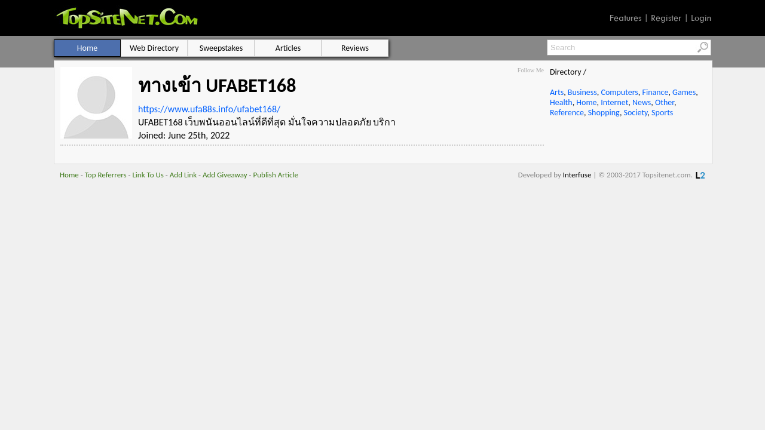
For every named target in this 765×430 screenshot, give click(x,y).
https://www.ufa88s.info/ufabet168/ (209, 109)
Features (625, 18)
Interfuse (577, 174)
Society (636, 113)
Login (701, 18)
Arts (557, 92)
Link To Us (148, 174)
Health (561, 102)
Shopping (604, 113)
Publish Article (275, 174)
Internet (614, 102)
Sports (662, 113)
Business (582, 92)
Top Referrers (106, 174)
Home (586, 102)
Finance (655, 92)
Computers (619, 92)
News (641, 102)
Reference (567, 113)
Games (684, 92)
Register (666, 18)
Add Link (183, 174)
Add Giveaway (225, 174)
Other (664, 102)
